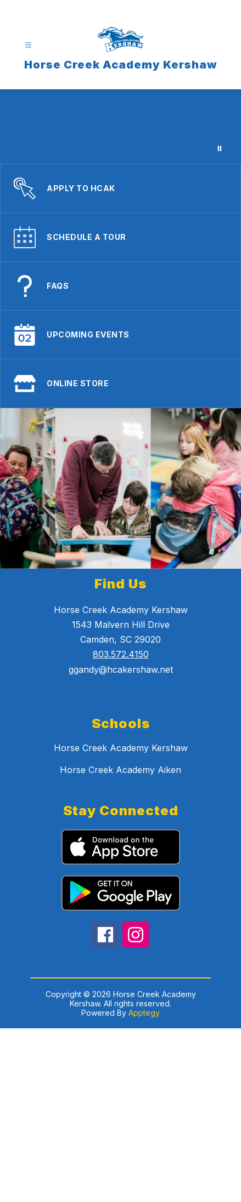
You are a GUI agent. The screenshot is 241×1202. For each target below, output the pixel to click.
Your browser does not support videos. (120, 126)
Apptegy (144, 1012)
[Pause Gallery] (219, 148)
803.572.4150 (121, 654)
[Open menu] (28, 45)
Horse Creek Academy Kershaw (121, 747)
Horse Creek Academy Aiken (120, 769)
